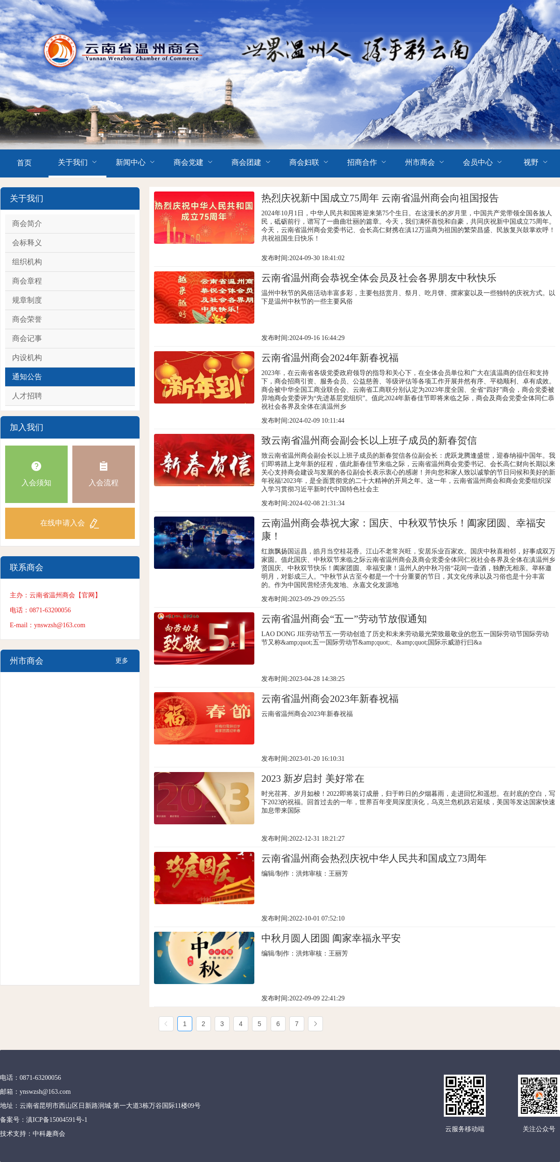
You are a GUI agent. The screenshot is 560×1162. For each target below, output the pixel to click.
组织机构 (27, 262)
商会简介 (27, 223)
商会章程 (27, 281)
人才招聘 (27, 396)
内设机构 (27, 357)
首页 (24, 163)
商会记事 (27, 338)
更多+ (121, 664)
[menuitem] (24, 163)
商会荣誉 (27, 319)
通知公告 (27, 377)
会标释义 (27, 243)
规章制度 (27, 300)
